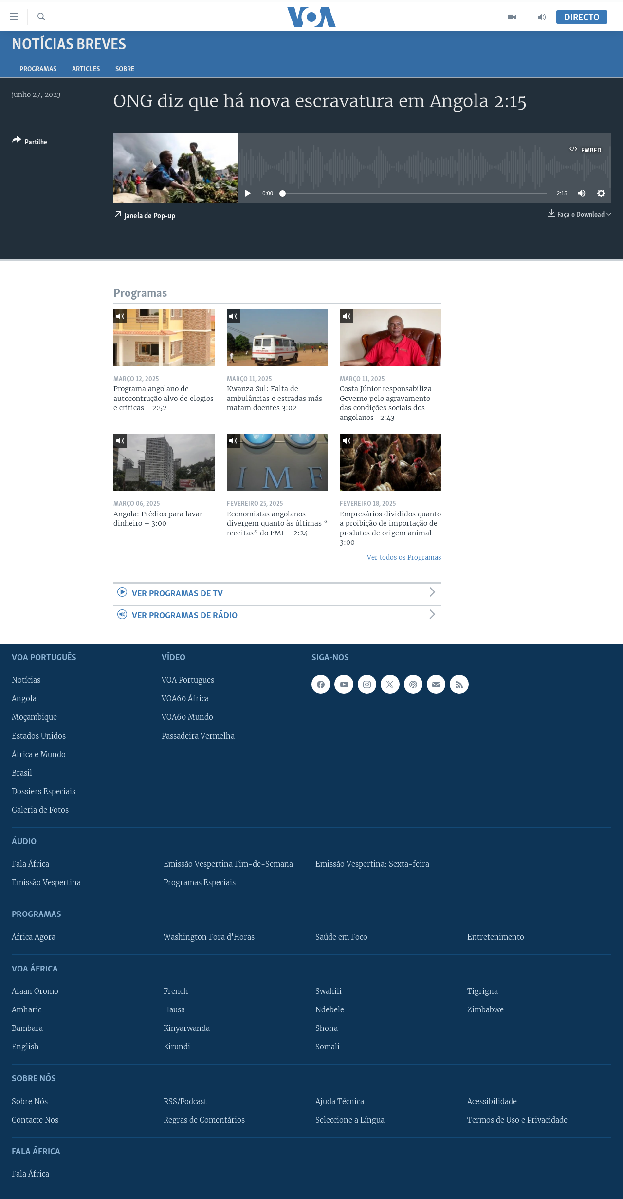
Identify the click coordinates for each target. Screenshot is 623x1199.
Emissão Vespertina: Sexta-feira (372, 864)
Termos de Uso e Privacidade (517, 1119)
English (25, 1047)
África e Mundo (39, 754)
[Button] (29, 143)
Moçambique (34, 717)
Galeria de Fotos (40, 809)
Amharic (26, 1010)
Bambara (27, 1028)
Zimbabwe (485, 1010)
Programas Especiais (200, 882)
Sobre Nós (30, 1101)
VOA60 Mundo (187, 717)
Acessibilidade (492, 1101)
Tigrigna (482, 991)
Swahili (328, 991)
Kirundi (177, 1047)
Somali (327, 1047)
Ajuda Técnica (339, 1101)
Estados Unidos (39, 735)
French (176, 991)
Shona (326, 1028)
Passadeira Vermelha (198, 735)
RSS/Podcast (185, 1101)
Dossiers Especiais (43, 791)
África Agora (33, 937)
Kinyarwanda (187, 1028)
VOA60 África (185, 698)
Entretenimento (495, 937)
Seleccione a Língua (350, 1119)
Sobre (124, 69)
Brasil (22, 772)
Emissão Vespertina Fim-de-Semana (228, 864)
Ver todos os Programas (404, 557)
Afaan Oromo (35, 991)
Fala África (30, 864)
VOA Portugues (188, 680)
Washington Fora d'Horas (209, 937)
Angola (24, 698)
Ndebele (329, 1010)
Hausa (174, 1010)
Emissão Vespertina (46, 882)
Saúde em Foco (341, 937)
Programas (37, 69)
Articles (86, 69)
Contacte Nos (35, 1119)
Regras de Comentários (204, 1119)
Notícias (26, 680)
